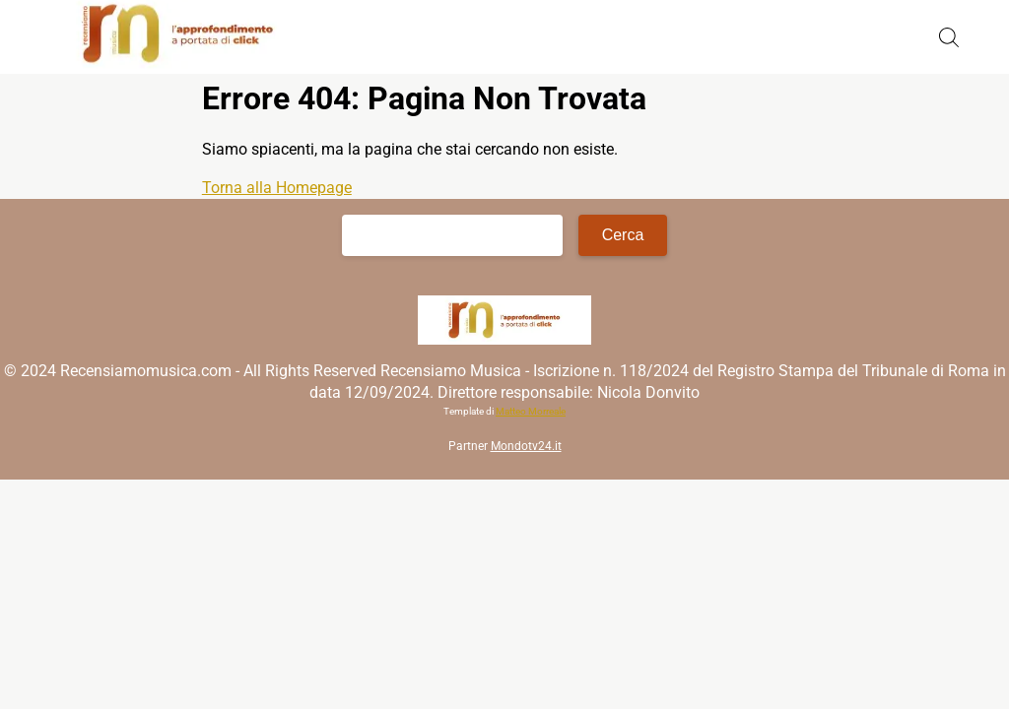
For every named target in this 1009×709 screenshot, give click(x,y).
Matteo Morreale (531, 411)
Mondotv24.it (526, 446)
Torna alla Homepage (277, 187)
